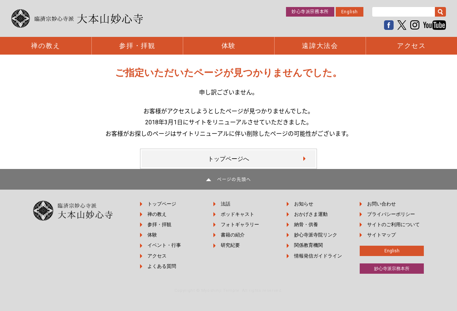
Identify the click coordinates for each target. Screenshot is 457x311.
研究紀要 (230, 245)
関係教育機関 (308, 245)
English (349, 11)
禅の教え (45, 45)
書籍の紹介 (233, 235)
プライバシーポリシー (391, 214)
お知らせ (303, 204)
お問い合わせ (381, 204)
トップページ (161, 204)
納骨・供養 (306, 224)
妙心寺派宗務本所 (310, 11)
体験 (228, 45)
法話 (225, 204)
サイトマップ (381, 235)
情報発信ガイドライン (318, 256)
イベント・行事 (164, 245)
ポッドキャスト (237, 214)
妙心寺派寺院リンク (315, 235)
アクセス (411, 45)
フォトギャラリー (240, 224)
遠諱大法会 (320, 45)
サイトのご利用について (393, 224)
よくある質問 (161, 266)
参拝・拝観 (137, 45)
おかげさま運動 (311, 214)
